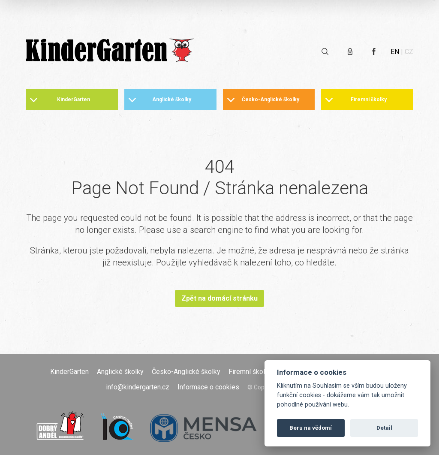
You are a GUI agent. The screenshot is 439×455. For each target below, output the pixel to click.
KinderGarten (73, 99)
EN (395, 52)
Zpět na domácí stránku (219, 298)
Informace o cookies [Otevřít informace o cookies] (208, 387)
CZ (409, 52)
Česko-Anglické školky (270, 99)
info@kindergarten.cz (137, 387)
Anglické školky (171, 99)
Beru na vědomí (310, 428)
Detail (384, 428)
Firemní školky (369, 99)
